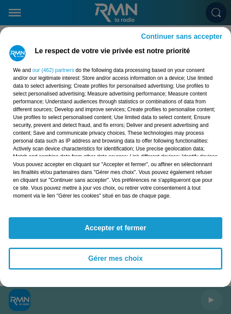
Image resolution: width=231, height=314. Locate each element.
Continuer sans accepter (181, 36)
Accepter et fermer (115, 228)
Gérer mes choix (115, 258)
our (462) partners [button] (53, 70)
